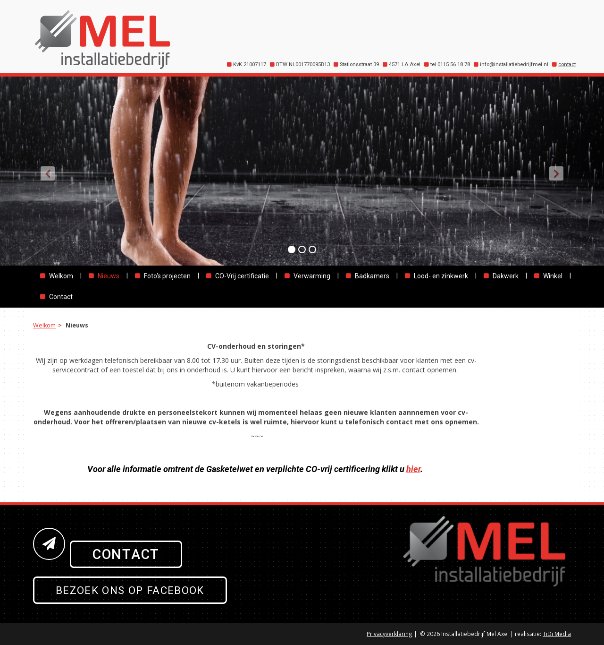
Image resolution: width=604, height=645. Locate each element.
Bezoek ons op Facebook (130, 590)
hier (413, 469)
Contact (125, 554)
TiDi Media (557, 633)
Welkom (44, 325)
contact (567, 64)
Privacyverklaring (389, 633)
